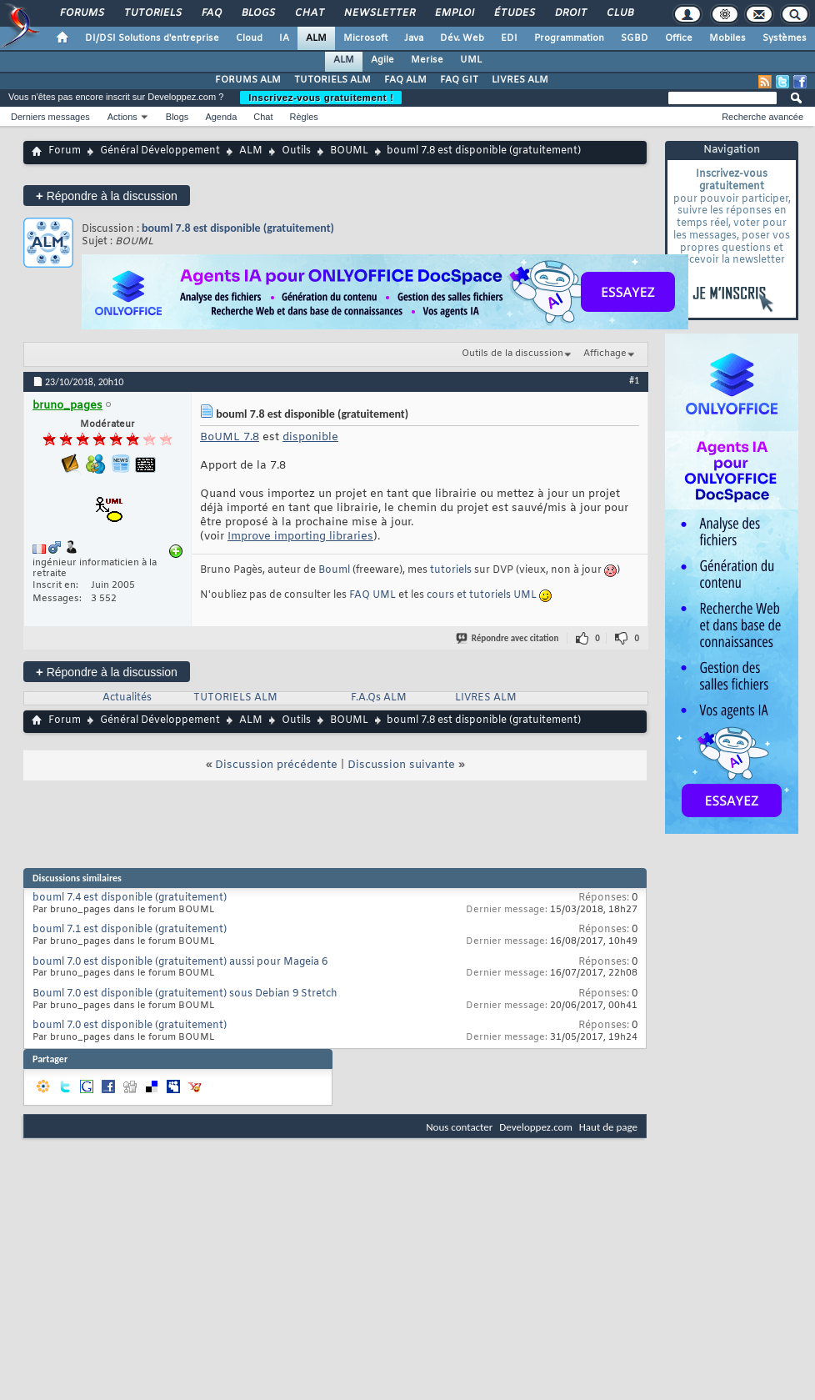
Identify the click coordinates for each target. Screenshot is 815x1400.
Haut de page (608, 1127)
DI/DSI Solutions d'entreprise (152, 38)
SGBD (634, 38)
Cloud (249, 38)
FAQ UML (372, 595)
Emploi (453, 13)
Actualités (127, 698)
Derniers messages (50, 117)
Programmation (569, 38)
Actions (123, 117)
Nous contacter (459, 1127)
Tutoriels (152, 13)
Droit (570, 13)
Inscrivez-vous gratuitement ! (320, 98)
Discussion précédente (276, 765)
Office (678, 38)
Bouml (334, 570)
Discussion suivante (401, 765)
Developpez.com (535, 1127)
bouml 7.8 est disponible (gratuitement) (238, 228)
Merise (427, 60)
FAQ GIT (459, 80)
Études (514, 13)
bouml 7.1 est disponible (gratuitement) (129, 929)
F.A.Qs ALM (379, 698)
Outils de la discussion (512, 353)
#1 (634, 380)
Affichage (605, 353)
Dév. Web (462, 38)
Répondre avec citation (508, 638)
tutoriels (451, 570)
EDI (509, 38)
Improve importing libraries (300, 536)
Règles (304, 117)
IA (284, 38)
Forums (81, 13)
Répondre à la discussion (107, 195)
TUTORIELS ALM (332, 80)
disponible (310, 437)
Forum (64, 151)
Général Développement (160, 151)
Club (619, 13)
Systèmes (784, 38)
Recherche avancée (762, 117)
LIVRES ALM (520, 80)
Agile (382, 60)
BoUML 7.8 (229, 437)
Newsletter (379, 13)
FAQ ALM (405, 80)
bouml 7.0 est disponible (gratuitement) (129, 1025)
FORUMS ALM (248, 80)
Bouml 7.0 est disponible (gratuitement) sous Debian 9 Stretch (185, 994)
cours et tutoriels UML (482, 595)
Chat (308, 13)
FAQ (210, 13)
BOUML (349, 151)
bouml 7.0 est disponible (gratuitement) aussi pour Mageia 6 (180, 962)
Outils (296, 151)
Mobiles (727, 38)
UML (471, 60)
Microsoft (365, 38)
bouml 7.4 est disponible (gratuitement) (129, 898)
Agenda (221, 117)
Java (413, 38)
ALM (316, 38)
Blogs (257, 13)
